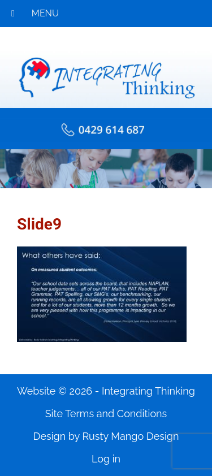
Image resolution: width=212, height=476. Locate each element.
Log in (106, 459)
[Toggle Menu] (13, 13)
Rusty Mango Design (130, 436)
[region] (106, 168)
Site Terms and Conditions (106, 413)
